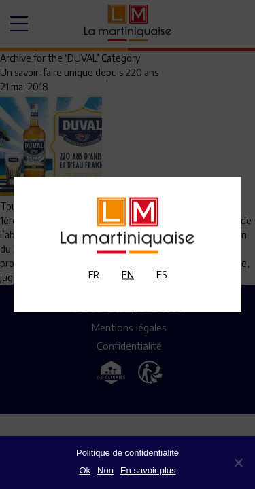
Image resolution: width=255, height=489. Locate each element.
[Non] (238, 462)
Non (105, 470)
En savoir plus (148, 470)
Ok (84, 470)
